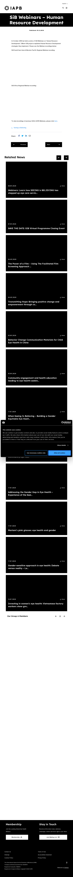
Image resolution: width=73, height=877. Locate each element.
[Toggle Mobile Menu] (67, 8)
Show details (61, 445)
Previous (19, 145)
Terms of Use (42, 852)
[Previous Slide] (58, 157)
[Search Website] (63, 8)
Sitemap (6, 855)
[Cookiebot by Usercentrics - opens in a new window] (63, 422)
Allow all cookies (59, 453)
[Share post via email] (31, 136)
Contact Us (7, 852)
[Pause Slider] (60, 616)
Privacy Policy (42, 858)
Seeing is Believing (20, 128)
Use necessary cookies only (36, 453)
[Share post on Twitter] (23, 136)
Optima (66, 867)
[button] (65, 3)
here (55, 121)
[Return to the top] (67, 862)
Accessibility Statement (45, 855)
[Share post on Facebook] (20, 136)
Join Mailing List (52, 837)
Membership (17, 837)
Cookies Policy (8, 858)
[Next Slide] (66, 157)
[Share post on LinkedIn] (27, 136)
